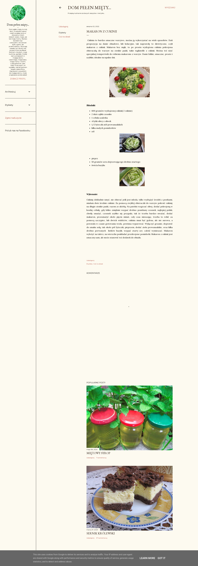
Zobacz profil (18, 79)
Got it (162, 558)
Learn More (147, 558)
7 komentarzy (101, 458)
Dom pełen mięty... (89, 8)
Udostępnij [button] (63, 26)
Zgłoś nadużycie (13, 118)
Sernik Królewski (100, 533)
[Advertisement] (129, 357)
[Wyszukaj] (170, 8)
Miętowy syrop (98, 453)
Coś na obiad (64, 37)
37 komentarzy (101, 538)
